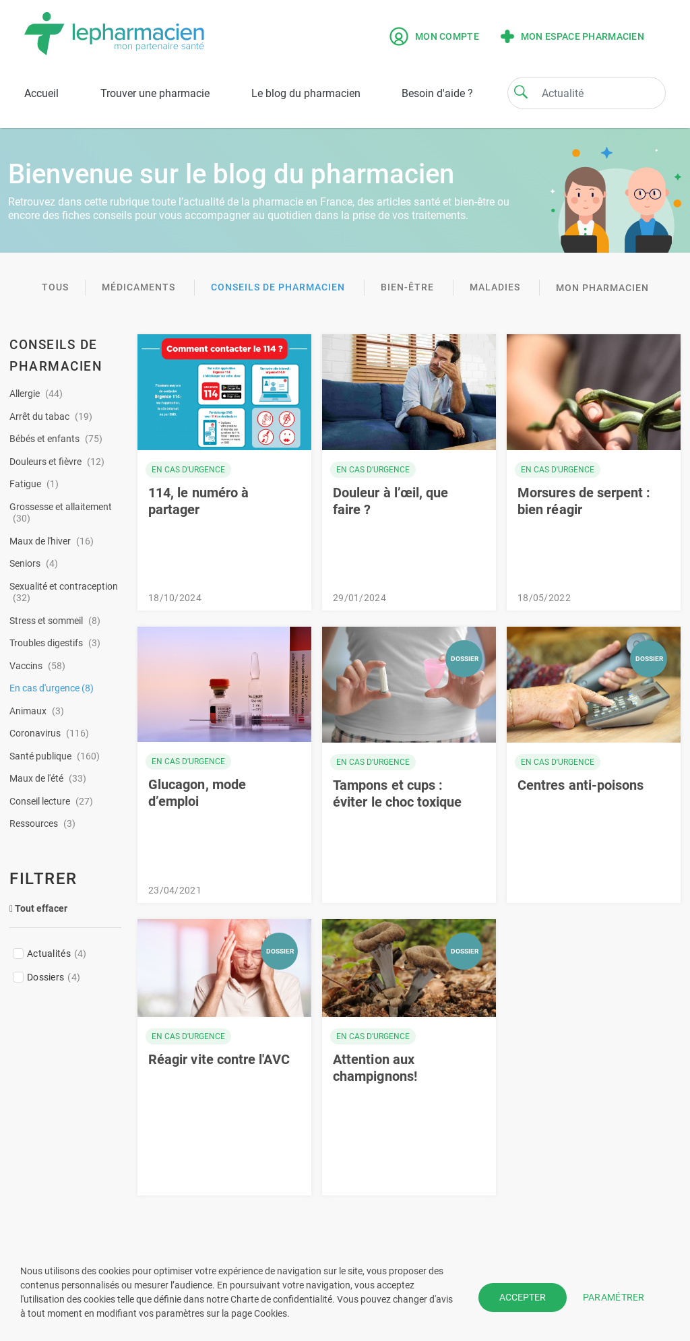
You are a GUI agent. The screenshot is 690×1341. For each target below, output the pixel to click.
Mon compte (434, 36)
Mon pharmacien (602, 287)
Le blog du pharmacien (305, 93)
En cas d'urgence (188, 469)
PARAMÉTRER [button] (614, 1297)
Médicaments (140, 287)
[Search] (521, 91)
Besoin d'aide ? (437, 93)
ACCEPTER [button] (522, 1297)
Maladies (496, 287)
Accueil (41, 93)
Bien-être (409, 287)
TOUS (55, 287)
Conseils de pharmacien (279, 287)
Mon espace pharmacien (572, 36)
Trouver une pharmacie (155, 93)
